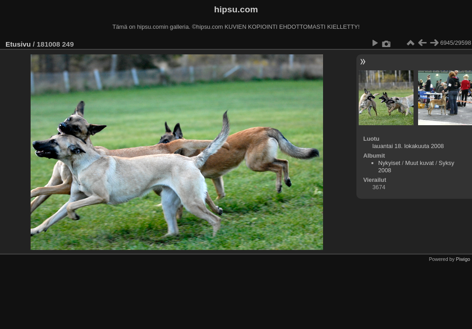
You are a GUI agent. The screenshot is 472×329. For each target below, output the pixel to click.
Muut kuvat (419, 162)
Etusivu (18, 44)
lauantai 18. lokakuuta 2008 (408, 146)
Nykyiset (389, 162)
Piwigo (463, 259)
